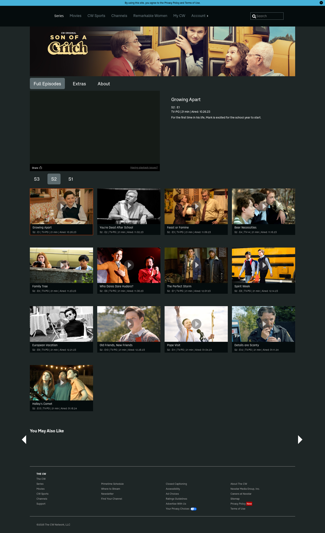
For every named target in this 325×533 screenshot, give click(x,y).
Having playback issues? (144, 167)
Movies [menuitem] (75, 15)
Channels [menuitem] (119, 15)
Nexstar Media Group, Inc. (245, 488)
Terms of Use (192, 2)
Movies (40, 488)
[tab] (47, 83)
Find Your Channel (111, 498)
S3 (37, 179)
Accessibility (173, 488)
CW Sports (42, 493)
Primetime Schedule (112, 483)
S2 (54, 179)
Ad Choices (172, 493)
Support (40, 503)
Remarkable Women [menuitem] (150, 15)
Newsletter (107, 493)
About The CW (238, 483)
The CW (38, 15)
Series (40, 483)
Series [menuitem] (59, 15)
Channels (41, 498)
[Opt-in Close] (321, 2)
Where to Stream (110, 488)
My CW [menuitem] (179, 15)
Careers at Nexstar (240, 493)
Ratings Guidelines (176, 498)
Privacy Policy (171, 2)
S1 (70, 179)
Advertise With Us (176, 503)
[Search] (267, 16)
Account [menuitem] (200, 15)
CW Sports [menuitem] (96, 15)
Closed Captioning (176, 483)
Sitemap (235, 498)
